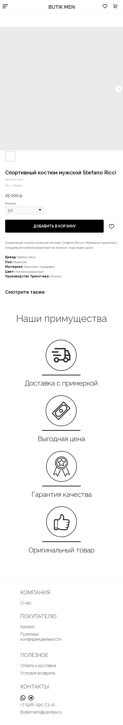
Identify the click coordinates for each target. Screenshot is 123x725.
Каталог (27, 626)
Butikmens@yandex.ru (41, 712)
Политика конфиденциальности (40, 637)
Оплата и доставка (38, 665)
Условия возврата (37, 673)
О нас (25, 603)
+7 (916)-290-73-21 (37, 704)
